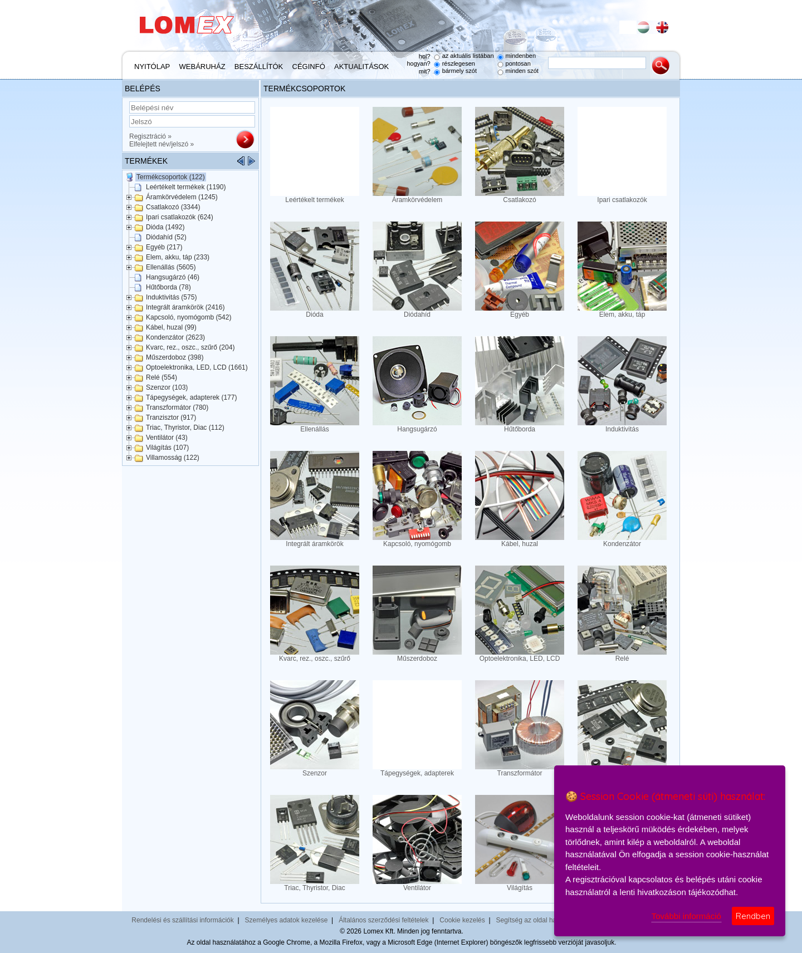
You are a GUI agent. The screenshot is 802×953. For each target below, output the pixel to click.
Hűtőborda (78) (168, 287)
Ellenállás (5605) (170, 267)
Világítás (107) (167, 447)
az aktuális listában (468, 55)
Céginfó (308, 66)
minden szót (522, 70)
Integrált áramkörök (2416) (185, 307)
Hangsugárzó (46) (172, 277)
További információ (686, 916)
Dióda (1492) (165, 227)
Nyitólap (152, 66)
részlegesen (458, 63)
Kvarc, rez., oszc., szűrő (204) (190, 347)
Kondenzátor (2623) (175, 337)
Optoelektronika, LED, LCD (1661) (197, 367)
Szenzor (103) (167, 387)
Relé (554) (161, 377)
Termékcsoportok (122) (170, 177)
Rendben (753, 916)
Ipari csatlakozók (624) (179, 217)
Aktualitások (361, 66)
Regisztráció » (150, 136)
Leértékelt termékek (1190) (186, 187)
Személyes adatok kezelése (286, 920)
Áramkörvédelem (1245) (182, 197)
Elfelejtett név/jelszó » (161, 144)
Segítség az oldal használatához (544, 920)
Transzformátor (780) (177, 407)
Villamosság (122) (172, 457)
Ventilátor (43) (167, 437)
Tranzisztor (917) (171, 417)
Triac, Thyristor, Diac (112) (185, 427)
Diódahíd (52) (166, 237)
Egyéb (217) (164, 247)
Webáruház (202, 66)
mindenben (521, 55)
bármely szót (459, 70)
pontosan (518, 63)
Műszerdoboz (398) (174, 357)
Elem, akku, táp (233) (177, 257)
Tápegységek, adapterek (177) (191, 397)
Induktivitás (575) (171, 297)
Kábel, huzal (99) (171, 327)
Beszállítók (258, 66)
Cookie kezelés (462, 920)
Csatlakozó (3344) (173, 207)
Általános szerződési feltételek (383, 920)
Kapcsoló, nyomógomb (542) (188, 317)
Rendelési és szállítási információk (182, 920)
